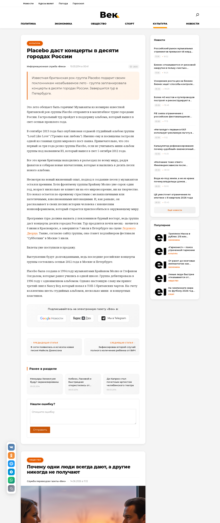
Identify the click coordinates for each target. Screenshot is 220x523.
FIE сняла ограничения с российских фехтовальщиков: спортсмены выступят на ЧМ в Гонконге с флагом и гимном (172, 115)
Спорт (129, 23)
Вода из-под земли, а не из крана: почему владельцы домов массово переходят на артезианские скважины (174, 180)
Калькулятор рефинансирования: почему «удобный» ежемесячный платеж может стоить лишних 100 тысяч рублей (174, 148)
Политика (28, 23)
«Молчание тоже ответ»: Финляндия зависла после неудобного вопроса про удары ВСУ (173, 164)
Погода (63, 3)
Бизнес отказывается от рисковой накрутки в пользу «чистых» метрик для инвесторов (175, 66)
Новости (28, 3)
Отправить (40, 429)
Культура (160, 23)
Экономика (63, 23)
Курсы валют (46, 3)
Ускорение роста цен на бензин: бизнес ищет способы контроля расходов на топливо (173, 83)
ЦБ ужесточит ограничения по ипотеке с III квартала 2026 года (173, 196)
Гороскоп (78, 3)
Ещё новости (175, 210)
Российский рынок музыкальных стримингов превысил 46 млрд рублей (173, 50)
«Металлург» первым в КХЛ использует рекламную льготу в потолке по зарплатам (173, 131)
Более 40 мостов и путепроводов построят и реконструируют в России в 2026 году (174, 99)
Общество (98, 23)
